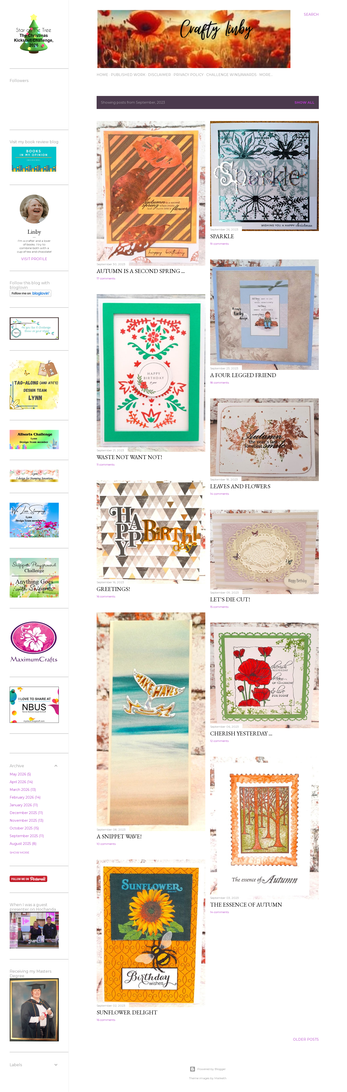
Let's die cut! (230, 599)
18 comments (219, 382)
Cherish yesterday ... (241, 733)
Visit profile (34, 259)
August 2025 (23, 843)
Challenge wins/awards (231, 75)
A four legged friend (243, 375)
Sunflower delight (127, 1012)
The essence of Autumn (246, 904)
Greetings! (113, 589)
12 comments (219, 741)
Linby (34, 231)
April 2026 (21, 782)
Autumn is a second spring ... (141, 271)
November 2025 (26, 820)
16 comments (106, 596)
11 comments (105, 464)
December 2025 (26, 813)
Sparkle (222, 236)
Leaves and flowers (240, 486)
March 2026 (23, 789)
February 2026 (25, 797)
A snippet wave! (119, 836)
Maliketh (220, 1078)
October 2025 (24, 828)
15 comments (219, 607)
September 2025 (27, 836)
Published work (128, 75)
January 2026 (24, 805)
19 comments (219, 243)
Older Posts (306, 1039)
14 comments (219, 493)
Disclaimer (159, 75)
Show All (304, 102)
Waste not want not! (129, 457)
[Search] (311, 14)
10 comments (106, 844)
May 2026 (20, 774)
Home (102, 75)
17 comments (106, 278)
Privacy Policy (189, 75)
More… (266, 75)
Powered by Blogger (208, 1069)
